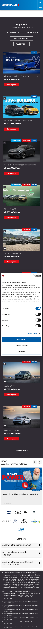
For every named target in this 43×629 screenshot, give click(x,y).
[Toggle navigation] (40, 7)
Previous (35, 462)
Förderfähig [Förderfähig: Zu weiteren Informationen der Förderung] (16, 140)
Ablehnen (21, 351)
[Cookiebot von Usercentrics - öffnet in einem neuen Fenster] (32, 275)
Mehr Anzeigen (21, 450)
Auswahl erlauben (21, 345)
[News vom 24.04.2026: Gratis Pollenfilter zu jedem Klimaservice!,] (21, 487)
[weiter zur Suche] (40, 2)
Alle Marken (31, 33)
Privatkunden (10, 33)
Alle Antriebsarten (20, 38)
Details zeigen (32, 333)
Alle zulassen (21, 339)
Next (40, 462)
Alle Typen (20, 44)
